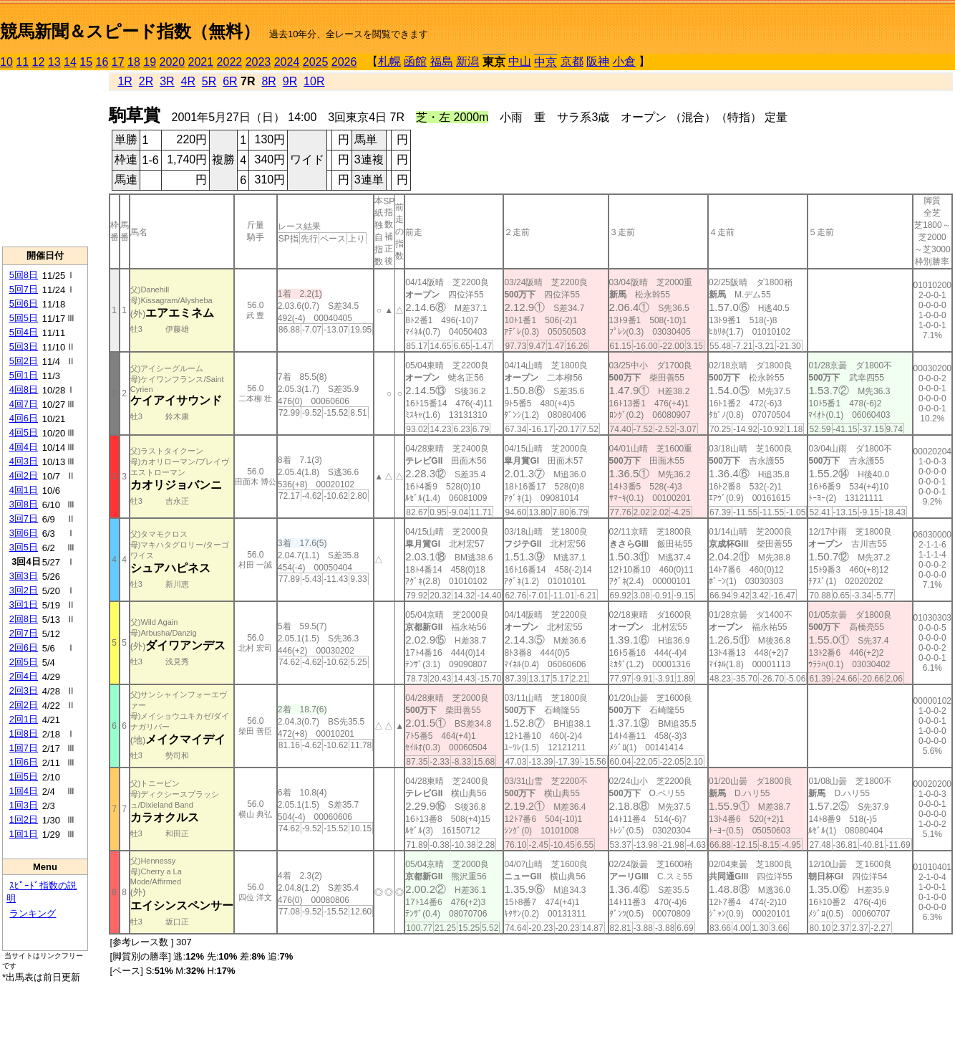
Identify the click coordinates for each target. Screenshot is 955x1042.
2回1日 (23, 719)
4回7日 (23, 403)
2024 (287, 62)
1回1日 (23, 833)
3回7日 (23, 518)
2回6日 (23, 647)
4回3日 (23, 461)
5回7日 (23, 289)
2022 (230, 62)
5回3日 (23, 346)
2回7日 (23, 633)
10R (314, 81)
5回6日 (23, 303)
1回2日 (23, 819)
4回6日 (23, 418)
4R (187, 81)
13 (54, 62)
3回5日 (23, 547)
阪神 (597, 61)
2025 (316, 62)
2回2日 (23, 704)
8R (268, 81)
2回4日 (23, 676)
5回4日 (23, 332)
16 (102, 62)
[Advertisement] (45, 158)
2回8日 (23, 618)
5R (209, 81)
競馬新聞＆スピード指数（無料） (130, 31)
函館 (415, 61)
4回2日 (23, 475)
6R (230, 81)
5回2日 (23, 360)
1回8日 (23, 733)
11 (22, 62)
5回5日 (23, 317)
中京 (545, 62)
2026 (344, 62)
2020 (172, 62)
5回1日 (23, 375)
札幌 (389, 61)
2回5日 (23, 661)
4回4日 (23, 446)
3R (167, 81)
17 (118, 62)
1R (124, 81)
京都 (572, 61)
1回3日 (23, 805)
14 (70, 62)
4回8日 (23, 389)
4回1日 (23, 489)
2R (146, 81)
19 (149, 62)
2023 (258, 62)
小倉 (624, 61)
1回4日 (23, 790)
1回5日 (23, 776)
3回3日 (23, 575)
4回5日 (23, 432)
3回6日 (23, 532)
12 (38, 62)
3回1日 (23, 604)
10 (6, 62)
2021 (201, 62)
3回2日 (23, 590)
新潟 (467, 61)
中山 (519, 61)
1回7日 (23, 747)
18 (133, 62)
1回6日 (23, 762)
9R (290, 81)
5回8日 (23, 274)
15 (85, 62)
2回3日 (23, 690)
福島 (441, 61)
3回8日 (23, 504)
